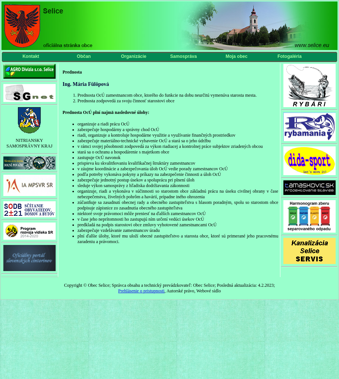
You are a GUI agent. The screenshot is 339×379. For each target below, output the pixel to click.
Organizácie (133, 56)
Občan (84, 56)
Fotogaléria (289, 56)
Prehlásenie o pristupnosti (141, 290)
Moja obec (237, 56)
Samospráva (183, 56)
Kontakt (30, 56)
